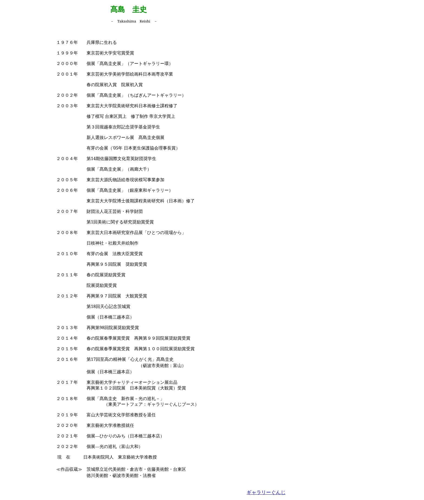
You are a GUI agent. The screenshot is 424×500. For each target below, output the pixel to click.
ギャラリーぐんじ (266, 492)
